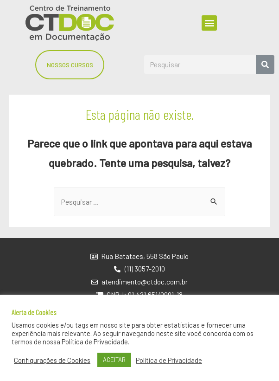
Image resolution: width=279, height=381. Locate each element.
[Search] (265, 64)
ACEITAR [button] (114, 359)
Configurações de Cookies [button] (52, 360)
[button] (209, 23)
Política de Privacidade (169, 360)
